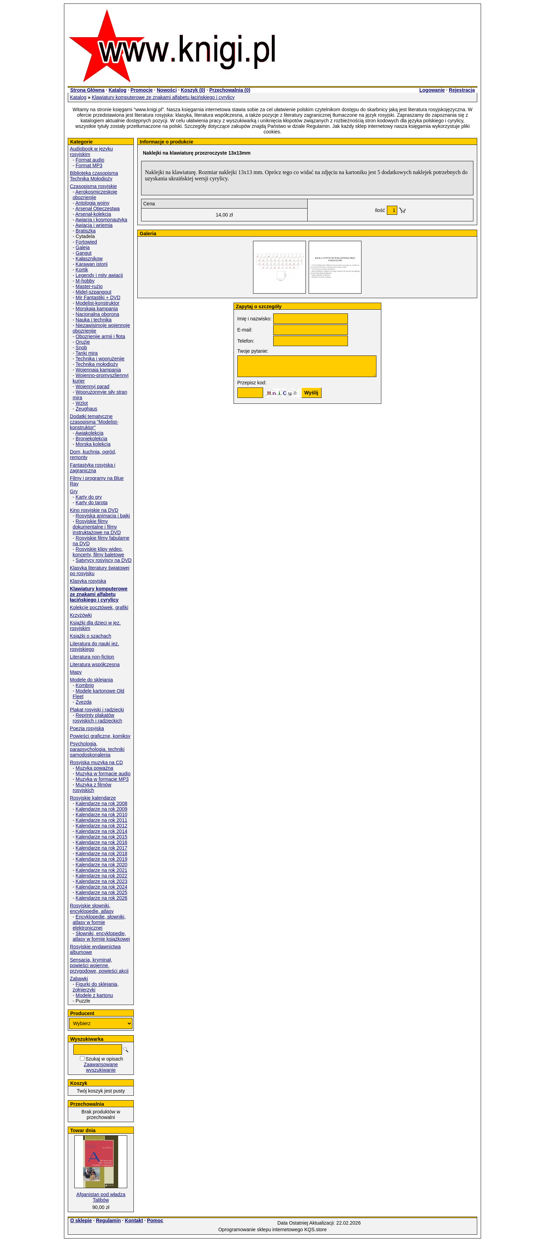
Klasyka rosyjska (88, 581)
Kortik (82, 269)
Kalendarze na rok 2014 (102, 831)
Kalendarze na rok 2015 (102, 837)
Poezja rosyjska (87, 728)
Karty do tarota (92, 502)
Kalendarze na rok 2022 (102, 876)
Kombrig (85, 685)
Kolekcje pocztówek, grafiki (99, 607)
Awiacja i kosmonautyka (101, 219)
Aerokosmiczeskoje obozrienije (95, 194)
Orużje (83, 342)
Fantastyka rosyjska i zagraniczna (92, 467)
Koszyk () (193, 90)
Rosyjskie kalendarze (93, 798)
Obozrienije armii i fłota (100, 336)
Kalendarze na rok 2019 (102, 859)
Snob (81, 347)
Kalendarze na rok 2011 (102, 820)
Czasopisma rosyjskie (93, 186)
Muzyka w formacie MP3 (102, 779)
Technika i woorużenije (99, 358)
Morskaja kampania (97, 308)
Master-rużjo (89, 286)
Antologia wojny (92, 203)
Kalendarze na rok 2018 (102, 853)
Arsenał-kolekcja (93, 214)
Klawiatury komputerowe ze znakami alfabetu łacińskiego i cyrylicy (163, 97)
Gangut (84, 253)
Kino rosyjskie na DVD (94, 510)
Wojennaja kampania (98, 370)
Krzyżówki (81, 615)
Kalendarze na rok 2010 (102, 814)
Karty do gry (89, 497)
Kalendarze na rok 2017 (102, 848)
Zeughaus (86, 408)
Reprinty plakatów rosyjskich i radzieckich (97, 718)
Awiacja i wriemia (94, 225)
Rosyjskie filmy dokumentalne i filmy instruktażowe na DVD (97, 526)
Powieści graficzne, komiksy (100, 736)
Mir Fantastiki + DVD (98, 297)
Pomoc (155, 1220)
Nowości (167, 90)
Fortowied (86, 242)
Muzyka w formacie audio (103, 773)
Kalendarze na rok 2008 (102, 803)
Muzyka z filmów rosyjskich (92, 787)
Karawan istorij (92, 264)
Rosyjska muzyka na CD (96, 762)
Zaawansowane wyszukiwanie (101, 1067)
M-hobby (85, 281)
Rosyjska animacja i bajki (103, 515)
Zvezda (84, 702)
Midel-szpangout (94, 292)
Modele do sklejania (91, 680)
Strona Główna (87, 90)
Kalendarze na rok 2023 (102, 881)
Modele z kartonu (94, 995)
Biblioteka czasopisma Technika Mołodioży (94, 175)
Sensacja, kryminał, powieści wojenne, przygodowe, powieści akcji (99, 965)
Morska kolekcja (93, 444)
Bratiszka (86, 231)
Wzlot (82, 403)
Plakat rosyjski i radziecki (97, 709)
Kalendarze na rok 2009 (102, 809)
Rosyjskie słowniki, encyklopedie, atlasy (92, 908)
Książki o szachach (90, 636)
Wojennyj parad (92, 386)
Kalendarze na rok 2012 (102, 825)
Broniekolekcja (91, 438)
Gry (74, 491)
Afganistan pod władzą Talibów (100, 1197)
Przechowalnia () (229, 90)
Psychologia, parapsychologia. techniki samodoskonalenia (97, 749)
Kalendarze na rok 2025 (102, 892)
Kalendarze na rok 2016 (102, 842)
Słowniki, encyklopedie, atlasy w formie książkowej (101, 936)
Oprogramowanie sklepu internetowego (260, 1229)
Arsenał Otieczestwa (97, 208)
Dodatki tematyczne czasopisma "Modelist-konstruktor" (94, 422)
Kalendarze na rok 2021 (102, 870)
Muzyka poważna (94, 768)
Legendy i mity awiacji (99, 275)
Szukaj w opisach (104, 1059)
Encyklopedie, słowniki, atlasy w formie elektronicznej (99, 922)
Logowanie (432, 90)
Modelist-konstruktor (98, 303)
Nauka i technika (94, 319)
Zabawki (79, 978)
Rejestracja (462, 90)
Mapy (76, 672)
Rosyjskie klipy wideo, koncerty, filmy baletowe (98, 551)
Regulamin (108, 1220)
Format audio (90, 160)
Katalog (117, 90)
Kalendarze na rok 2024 (102, 887)
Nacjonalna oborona (97, 314)
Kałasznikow (89, 258)
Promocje (141, 90)
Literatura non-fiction (92, 657)
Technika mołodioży (96, 364)
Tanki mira (86, 353)
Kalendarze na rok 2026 (102, 898)
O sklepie (81, 1220)
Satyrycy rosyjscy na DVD (104, 560)
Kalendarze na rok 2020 (102, 864)
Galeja (83, 247)
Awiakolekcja (89, 433)
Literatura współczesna (95, 664)
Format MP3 (89, 165)
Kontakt (134, 1220)
